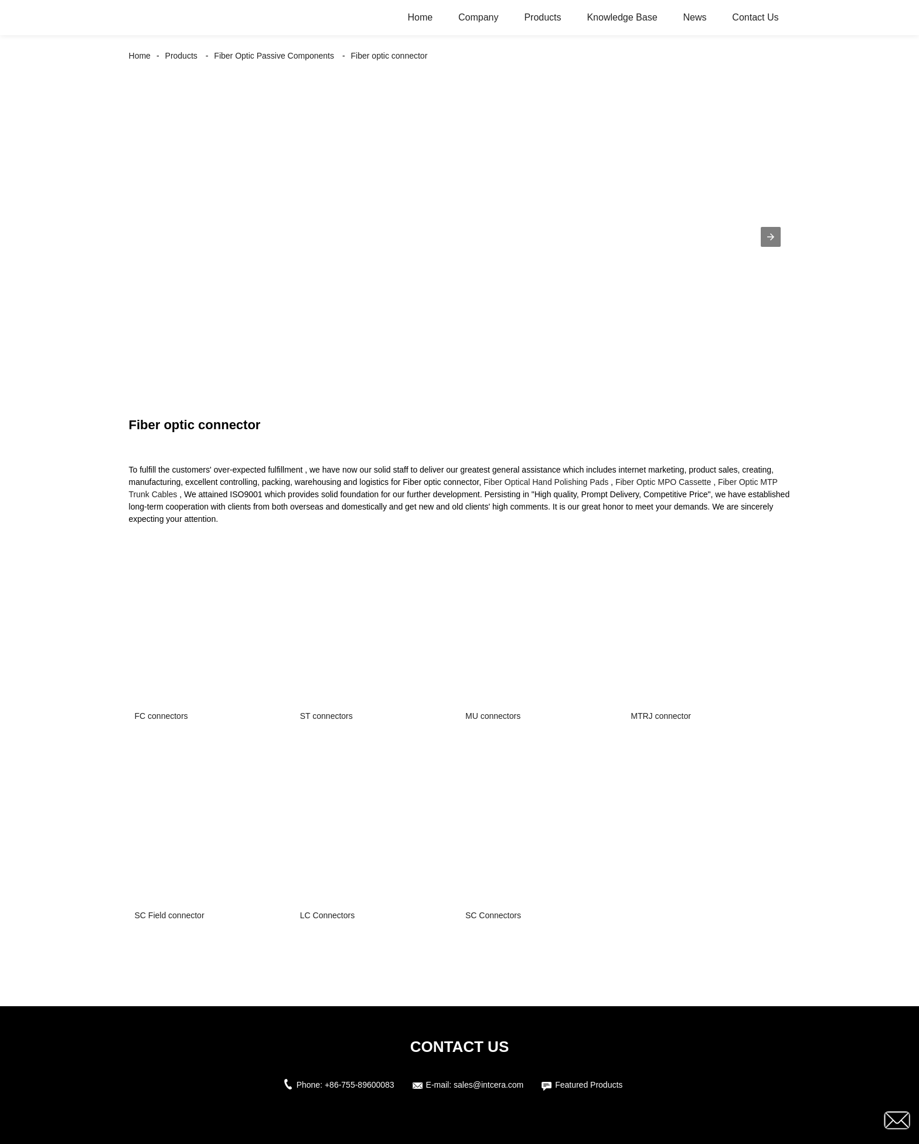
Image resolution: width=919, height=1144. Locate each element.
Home (420, 17)
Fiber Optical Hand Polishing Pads (546, 482)
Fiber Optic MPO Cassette (663, 482)
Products (542, 17)
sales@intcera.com (488, 1084)
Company (478, 17)
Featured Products (588, 1084)
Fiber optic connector (389, 55)
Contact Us (755, 17)
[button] (771, 237)
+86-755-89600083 (359, 1084)
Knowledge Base (622, 17)
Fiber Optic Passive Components (274, 55)
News (694, 17)
